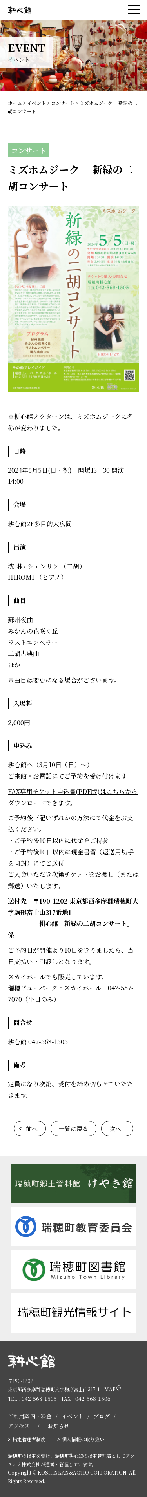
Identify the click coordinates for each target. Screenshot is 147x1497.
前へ (32, 1128)
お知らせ (58, 1426)
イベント (72, 1416)
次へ (115, 1128)
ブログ (101, 1416)
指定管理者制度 (29, 1439)
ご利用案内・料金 (30, 1416)
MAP (112, 1388)
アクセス (19, 1426)
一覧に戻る (73, 1128)
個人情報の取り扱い (83, 1439)
